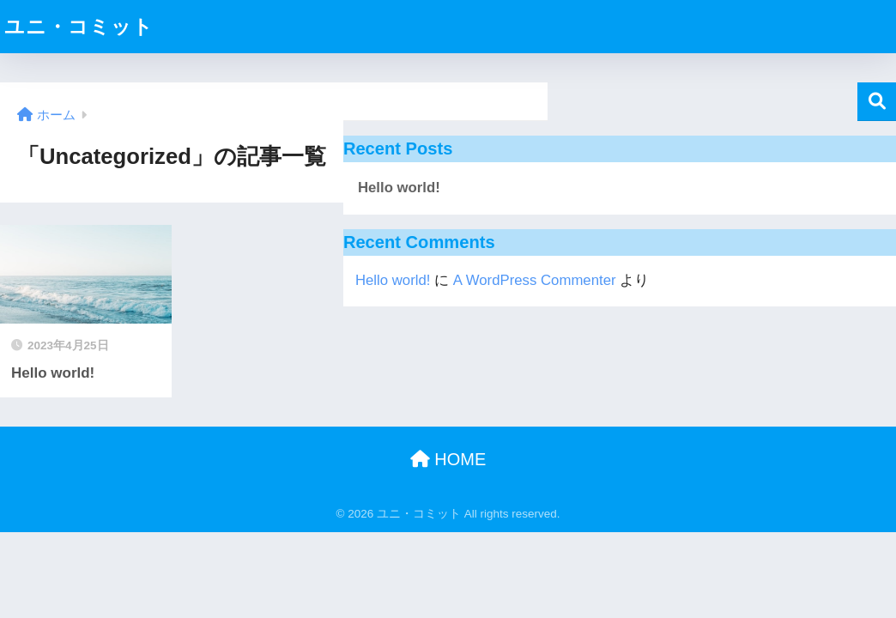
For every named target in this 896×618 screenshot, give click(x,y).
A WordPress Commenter (534, 280)
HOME (448, 459)
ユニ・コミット (79, 26)
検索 (876, 101)
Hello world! (399, 187)
